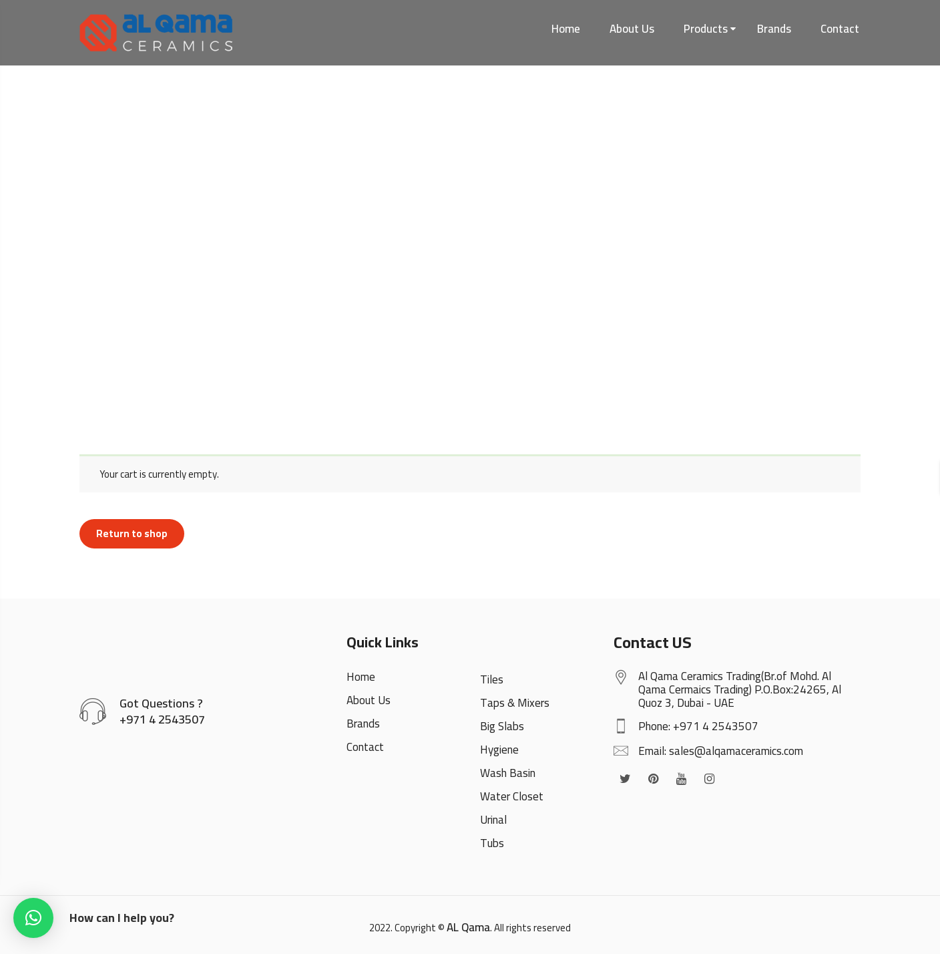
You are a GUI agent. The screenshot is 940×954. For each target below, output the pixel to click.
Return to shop (132, 533)
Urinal (493, 819)
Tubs (492, 843)
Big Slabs (502, 726)
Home (565, 29)
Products (706, 29)
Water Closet (511, 796)
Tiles (491, 679)
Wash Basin (507, 773)
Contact (839, 29)
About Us (632, 29)
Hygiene (499, 749)
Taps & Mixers (514, 702)
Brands (774, 29)
